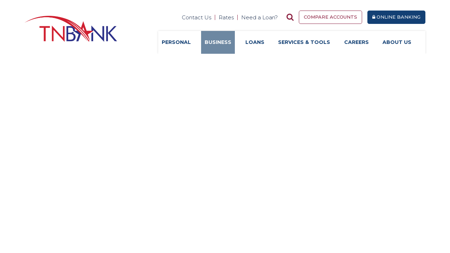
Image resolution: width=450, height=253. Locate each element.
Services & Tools (304, 42)
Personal (176, 42)
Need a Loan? (259, 17)
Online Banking (396, 17)
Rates (226, 17)
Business (218, 42)
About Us (396, 42)
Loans (254, 42)
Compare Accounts (330, 17)
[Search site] (290, 17)
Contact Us (196, 17)
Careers (356, 42)
